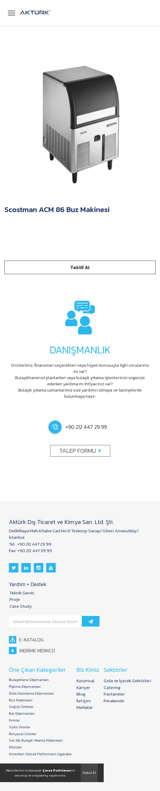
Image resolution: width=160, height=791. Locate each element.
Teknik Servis (21, 592)
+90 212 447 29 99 (33, 544)
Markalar (84, 707)
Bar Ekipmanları (21, 713)
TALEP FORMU (80, 450)
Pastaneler (114, 693)
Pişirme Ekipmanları (25, 686)
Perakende (114, 700)
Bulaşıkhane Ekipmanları (29, 679)
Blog (80, 693)
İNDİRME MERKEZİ (32, 650)
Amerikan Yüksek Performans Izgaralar (40, 754)
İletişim (83, 700)
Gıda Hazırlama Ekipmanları (31, 693)
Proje (14, 599)
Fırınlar (14, 720)
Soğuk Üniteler (21, 706)
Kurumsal (85, 680)
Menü (12, 12)
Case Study (20, 606)
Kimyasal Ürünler (22, 734)
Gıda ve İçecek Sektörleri (127, 680)
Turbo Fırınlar (19, 727)
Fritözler (15, 747)
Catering (112, 687)
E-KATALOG (26, 639)
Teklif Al (80, 267)
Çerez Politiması (56, 770)
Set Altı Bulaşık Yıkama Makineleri (36, 740)
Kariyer (83, 687)
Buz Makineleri (20, 700)
